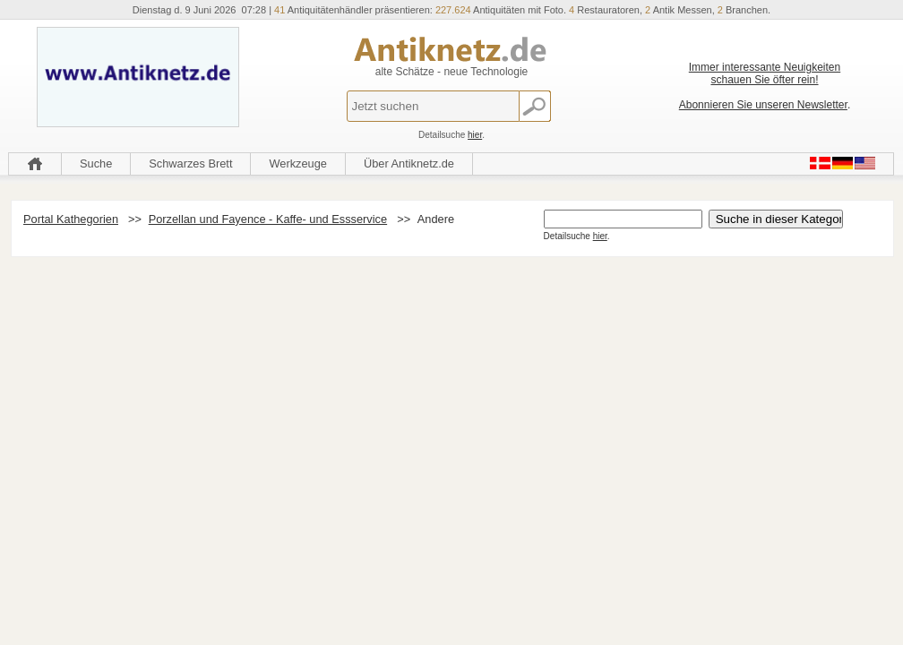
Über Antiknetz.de (409, 163)
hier (475, 135)
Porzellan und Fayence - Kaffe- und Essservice (268, 219)
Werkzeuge (298, 163)
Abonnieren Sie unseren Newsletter (763, 105)
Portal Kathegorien (70, 219)
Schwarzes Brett (190, 163)
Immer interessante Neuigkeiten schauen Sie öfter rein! (764, 73)
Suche (96, 163)
